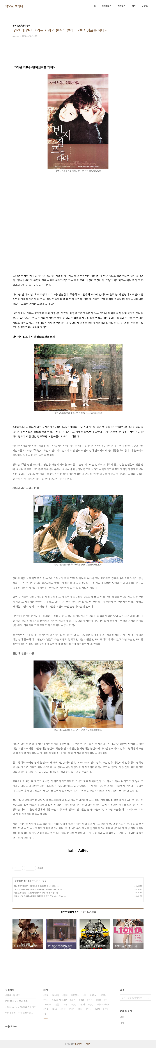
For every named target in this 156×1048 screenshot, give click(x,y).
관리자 (88, 1044)
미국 (55, 1008)
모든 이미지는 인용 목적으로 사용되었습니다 (20, 1013)
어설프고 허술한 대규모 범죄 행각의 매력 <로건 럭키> (34, 892)
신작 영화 (27, 880)
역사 (47, 999)
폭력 (90, 999)
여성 (82, 999)
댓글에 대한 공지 (12, 995)
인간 (91, 1004)
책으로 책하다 (14, 6)
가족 (47, 1008)
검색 (148, 997)
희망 (81, 1008)
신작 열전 (18, 880)
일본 (57, 1004)
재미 (73, 999)
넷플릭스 (76, 995)
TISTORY (78, 1044)
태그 (134, 6)
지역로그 (122, 6)
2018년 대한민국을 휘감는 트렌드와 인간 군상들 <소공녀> (36, 889)
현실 (89, 1008)
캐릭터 (94, 995)
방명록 (145, 6)
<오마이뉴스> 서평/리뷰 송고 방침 (20, 1007)
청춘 (72, 1008)
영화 (47, 995)
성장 (106, 1008)
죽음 (99, 999)
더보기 (45, 1018)
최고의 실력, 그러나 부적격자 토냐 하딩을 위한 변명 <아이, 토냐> (39, 896)
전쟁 (108, 999)
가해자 (48, 1004)
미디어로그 (107, 6)
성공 (104, 995)
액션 (98, 1008)
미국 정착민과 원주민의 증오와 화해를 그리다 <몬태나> (35, 886)
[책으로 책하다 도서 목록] (16, 1001)
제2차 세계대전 (60, 999)
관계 (83, 1004)
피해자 (56, 995)
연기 (66, 995)
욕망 (66, 1004)
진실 (74, 1004)
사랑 (64, 1008)
